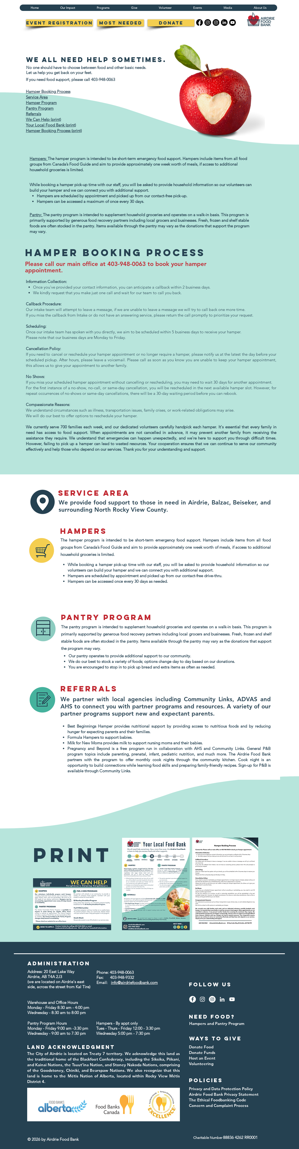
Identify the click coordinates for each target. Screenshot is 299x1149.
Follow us (210, 984)
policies (206, 1080)
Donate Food (201, 1046)
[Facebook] (199, 22)
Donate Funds (202, 1052)
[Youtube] (232, 22)
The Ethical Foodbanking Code (217, 1099)
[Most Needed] (120, 22)
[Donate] (171, 22)
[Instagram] (207, 22)
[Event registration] (59, 22)
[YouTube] (232, 999)
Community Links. (115, 770)
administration (58, 963)
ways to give (215, 1038)
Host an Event (202, 1058)
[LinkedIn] (224, 22)
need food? (212, 1016)
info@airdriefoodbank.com (134, 982)
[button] (103, 8)
